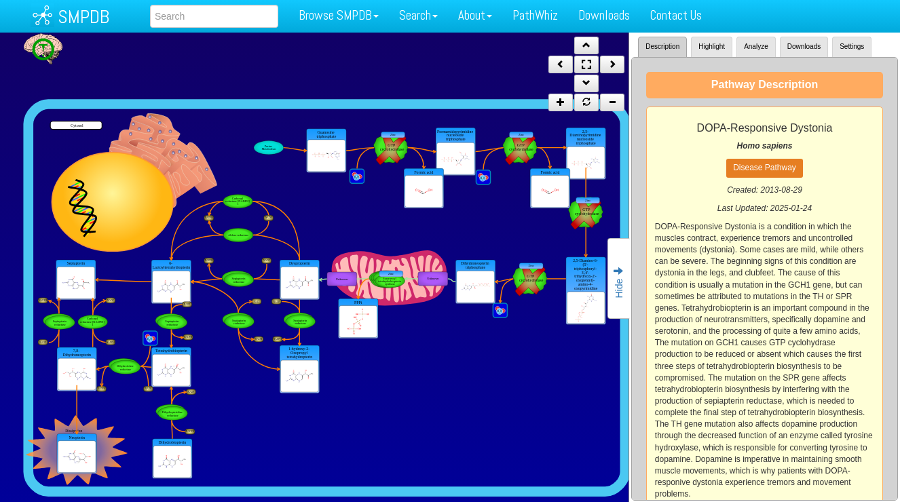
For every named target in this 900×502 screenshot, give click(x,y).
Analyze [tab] (756, 46)
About (475, 15)
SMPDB (83, 16)
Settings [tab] (852, 46)
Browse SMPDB (339, 15)
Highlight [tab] (711, 46)
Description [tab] (662, 46)
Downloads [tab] (804, 46)
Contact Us (676, 15)
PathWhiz (535, 15)
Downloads (604, 15)
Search (418, 15)
